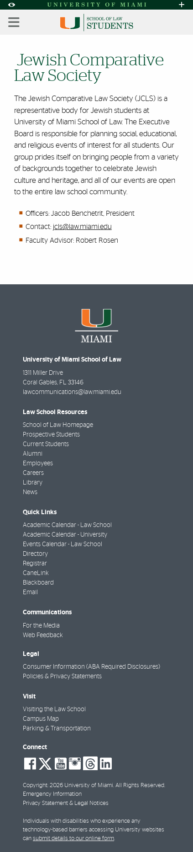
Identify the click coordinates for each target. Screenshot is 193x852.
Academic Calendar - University (65, 535)
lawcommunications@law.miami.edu (72, 392)
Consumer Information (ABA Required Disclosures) (91, 667)
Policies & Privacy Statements (62, 676)
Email (30, 592)
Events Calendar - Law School (62, 544)
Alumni (32, 454)
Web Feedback (43, 635)
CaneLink (36, 573)
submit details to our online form (73, 838)
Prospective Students (51, 434)
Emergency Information (52, 794)
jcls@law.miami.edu (82, 226)
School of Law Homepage (58, 425)
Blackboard (38, 583)
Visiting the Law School (54, 709)
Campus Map (41, 719)
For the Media (41, 626)
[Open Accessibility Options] (11, 5)
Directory (35, 554)
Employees (38, 463)
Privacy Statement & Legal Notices (66, 803)
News (30, 492)
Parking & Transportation (57, 728)
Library (32, 482)
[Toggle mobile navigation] (14, 22)
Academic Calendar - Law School (67, 525)
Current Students (46, 444)
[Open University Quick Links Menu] (181, 5)
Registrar (35, 563)
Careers (33, 473)
